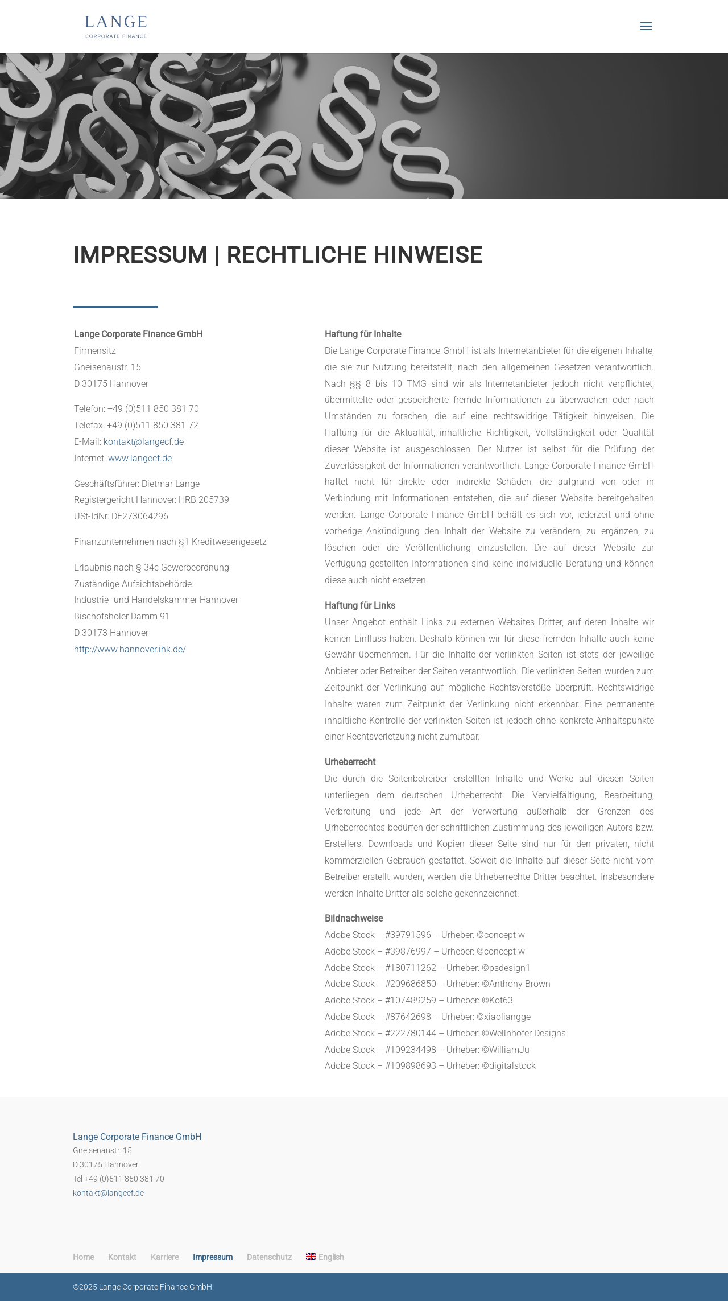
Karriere (165, 1257)
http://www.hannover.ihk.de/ (130, 649)
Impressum (213, 1257)
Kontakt (122, 1257)
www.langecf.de (140, 458)
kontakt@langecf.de (144, 441)
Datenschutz (269, 1257)
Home (83, 1257)
